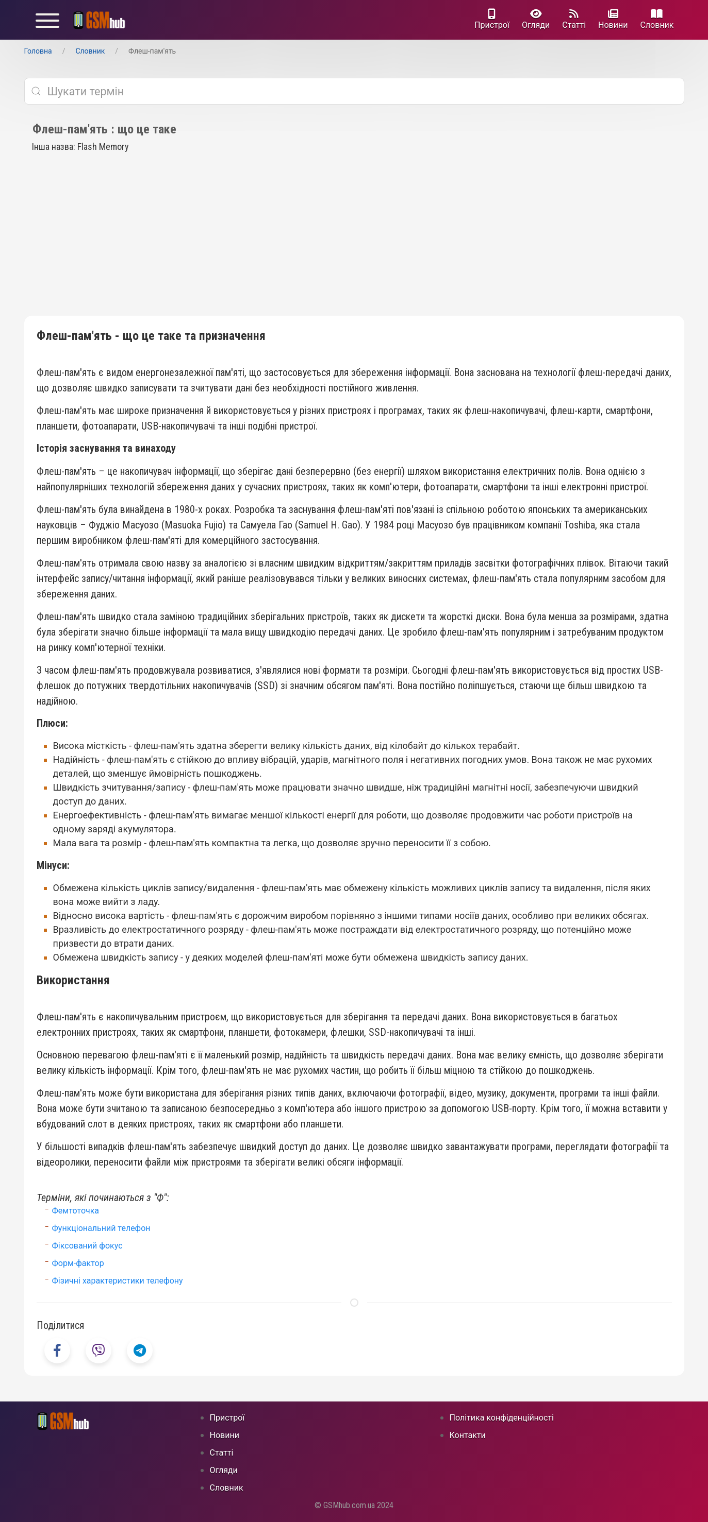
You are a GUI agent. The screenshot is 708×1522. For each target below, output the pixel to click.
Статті (574, 19)
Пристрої (491, 19)
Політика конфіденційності (502, 1418)
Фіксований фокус (87, 1246)
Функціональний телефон (101, 1228)
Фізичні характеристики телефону (117, 1281)
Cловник (656, 19)
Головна (38, 51)
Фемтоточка (76, 1211)
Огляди (536, 19)
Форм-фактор (78, 1263)
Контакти (468, 1435)
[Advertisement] (354, 238)
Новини (613, 19)
